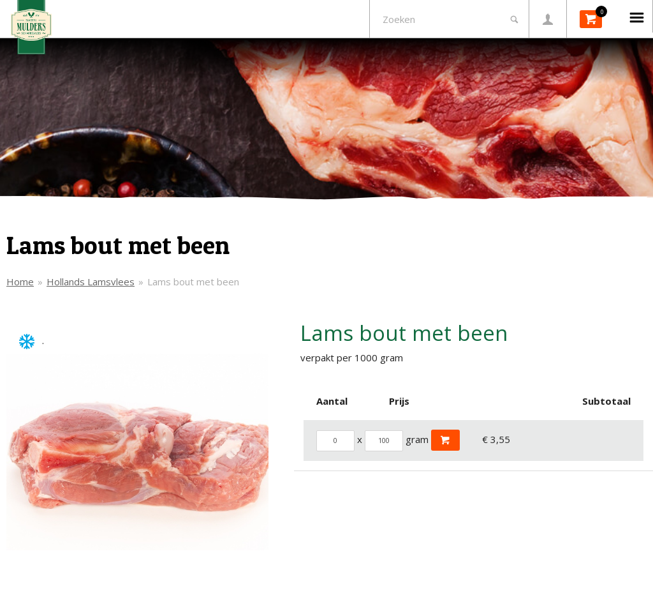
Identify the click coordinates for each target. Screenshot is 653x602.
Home (20, 281)
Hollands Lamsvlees (91, 281)
